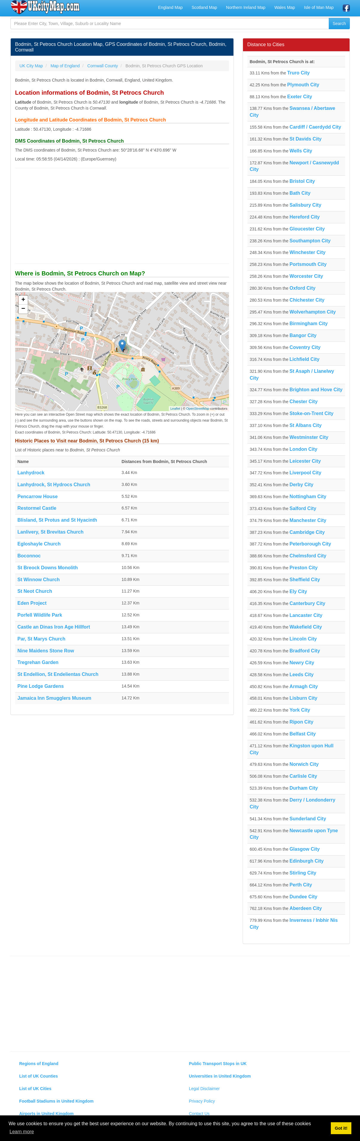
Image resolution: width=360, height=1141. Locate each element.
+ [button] (23, 300)
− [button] (23, 309)
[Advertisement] (122, 216)
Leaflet (175, 408)
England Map (170, 7)
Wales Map (284, 7)
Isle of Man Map (319, 7)
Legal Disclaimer (204, 1088)
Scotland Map (204, 7)
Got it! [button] (341, 1128)
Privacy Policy (202, 1101)
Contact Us (199, 1113)
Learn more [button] (22, 1131)
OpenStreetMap (197, 408)
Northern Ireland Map (245, 7)
